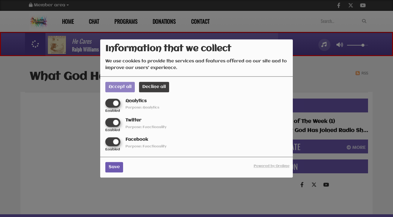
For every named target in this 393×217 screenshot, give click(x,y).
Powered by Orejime (271, 166)
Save (114, 167)
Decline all (154, 86)
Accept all (120, 86)
